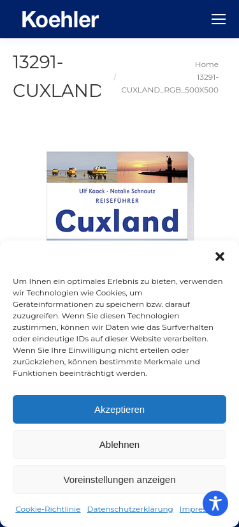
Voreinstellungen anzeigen (120, 479)
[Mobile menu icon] (218, 19)
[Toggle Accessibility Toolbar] (215, 503)
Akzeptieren (119, 409)
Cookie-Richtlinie (47, 509)
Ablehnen (119, 444)
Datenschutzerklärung (130, 509)
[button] (220, 256)
